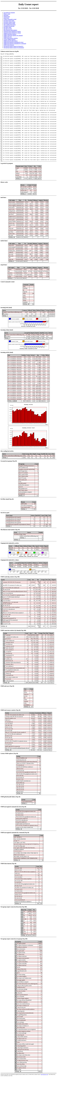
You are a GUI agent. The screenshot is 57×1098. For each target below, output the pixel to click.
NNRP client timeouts (9, 45)
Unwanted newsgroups (9, 26)
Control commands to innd (10, 19)
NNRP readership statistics (10, 34)
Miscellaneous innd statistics (10, 30)
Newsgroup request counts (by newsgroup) (14, 47)
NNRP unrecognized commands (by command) (15, 43)
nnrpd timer (6, 18)
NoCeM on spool (8, 28)
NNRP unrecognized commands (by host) (13, 42)
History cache (7, 14)
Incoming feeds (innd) (9, 20)
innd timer (6, 15)
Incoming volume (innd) (9, 22)
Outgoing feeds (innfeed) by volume (12, 32)
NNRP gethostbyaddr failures (11, 40)
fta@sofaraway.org (44, 1095)
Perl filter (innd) (7, 27)
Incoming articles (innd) (9, 23)
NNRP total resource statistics (11, 38)
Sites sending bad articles (10, 24)
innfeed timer (7, 16)
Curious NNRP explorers (9, 39)
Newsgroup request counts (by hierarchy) (13, 46)
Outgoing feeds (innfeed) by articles (12, 31)
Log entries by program (9, 12)
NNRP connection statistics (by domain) (13, 35)
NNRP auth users (8, 36)
